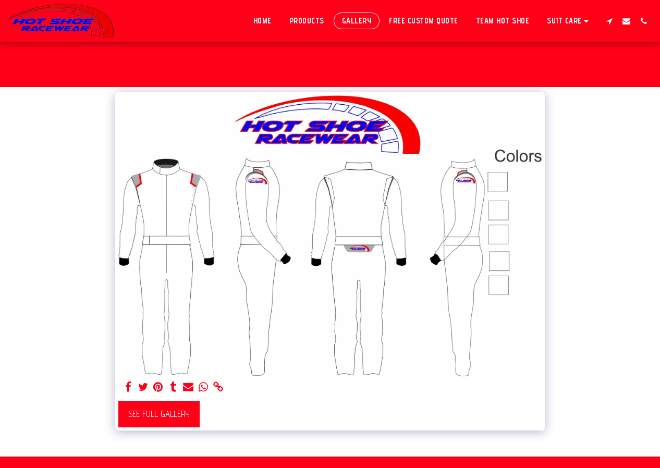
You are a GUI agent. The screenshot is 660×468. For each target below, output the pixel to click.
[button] (569, 20)
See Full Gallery (159, 414)
